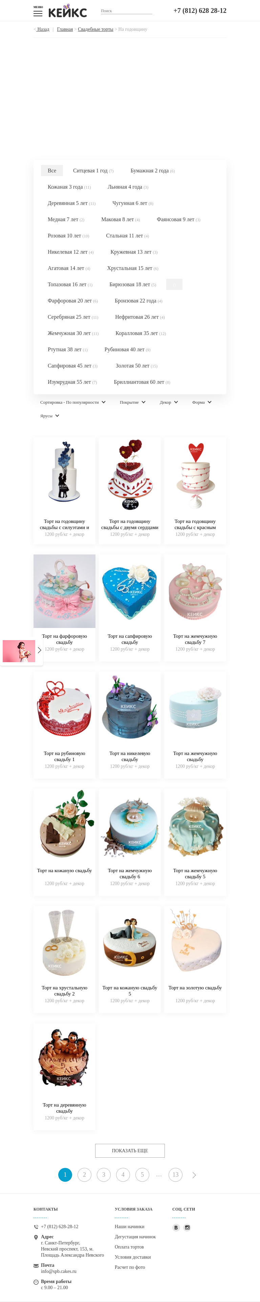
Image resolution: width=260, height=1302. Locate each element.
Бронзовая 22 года (138, 300)
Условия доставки (133, 1257)
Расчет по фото (130, 1267)
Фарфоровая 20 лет (73, 300)
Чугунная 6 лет (132, 203)
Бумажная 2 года (153, 170)
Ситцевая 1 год (93, 170)
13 (176, 1174)
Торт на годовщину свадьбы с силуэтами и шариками (64, 527)
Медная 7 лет (66, 219)
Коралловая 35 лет (140, 333)
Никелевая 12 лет (71, 252)
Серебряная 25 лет (73, 317)
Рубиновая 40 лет (128, 349)
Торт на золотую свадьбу (195, 987)
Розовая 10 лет (68, 235)
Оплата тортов (129, 1247)
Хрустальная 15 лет (132, 268)
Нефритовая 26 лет (140, 317)
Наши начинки (130, 1226)
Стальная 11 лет (127, 235)
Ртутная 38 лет (68, 349)
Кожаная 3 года (69, 187)
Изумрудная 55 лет (72, 382)
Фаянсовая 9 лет (178, 219)
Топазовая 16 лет (70, 284)
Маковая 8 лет (120, 219)
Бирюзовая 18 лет (132, 284)
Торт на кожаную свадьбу (64, 870)
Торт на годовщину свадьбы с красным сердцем (195, 527)
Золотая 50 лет (136, 366)
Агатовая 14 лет (69, 268)
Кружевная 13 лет (134, 252)
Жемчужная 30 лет (73, 333)
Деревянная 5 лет (71, 203)
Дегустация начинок (135, 1236)
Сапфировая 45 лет (73, 366)
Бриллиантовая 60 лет (142, 382)
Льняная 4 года (128, 187)
